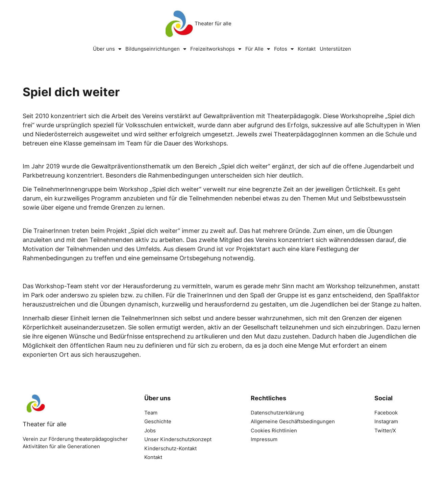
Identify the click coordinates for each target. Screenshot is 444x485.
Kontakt (307, 49)
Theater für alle (213, 23)
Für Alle (257, 49)
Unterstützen (335, 49)
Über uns (107, 49)
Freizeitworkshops (215, 49)
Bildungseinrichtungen (155, 49)
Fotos (284, 49)
